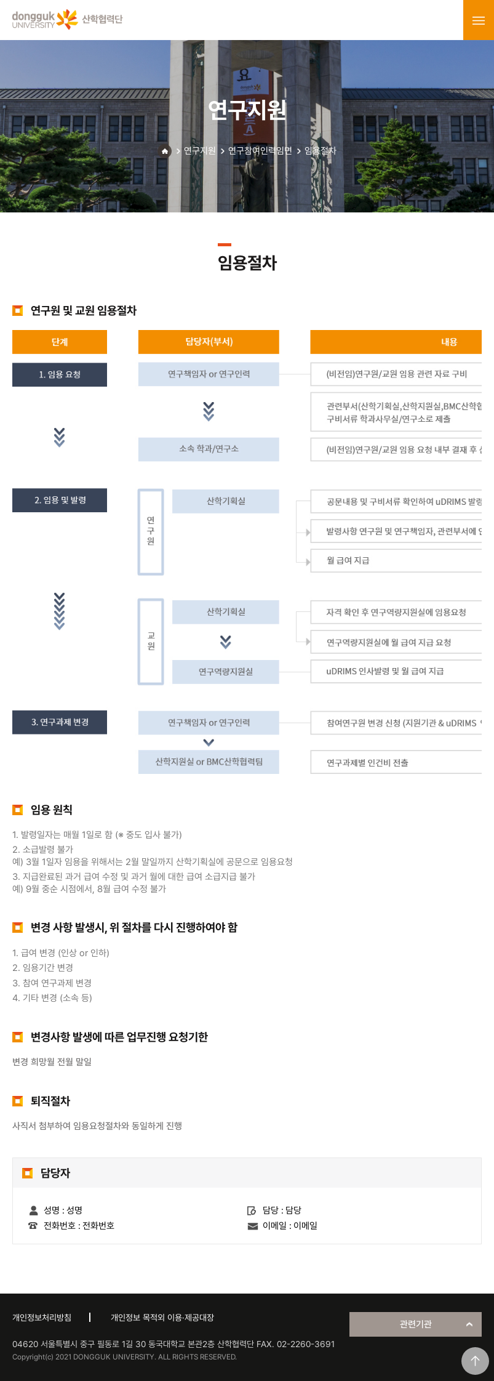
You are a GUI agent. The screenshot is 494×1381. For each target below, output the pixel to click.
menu (478, 20)
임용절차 (321, 150)
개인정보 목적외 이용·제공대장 (162, 1318)
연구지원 (200, 150)
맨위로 (475, 1361)
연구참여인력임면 (260, 150)
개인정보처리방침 (41, 1318)
